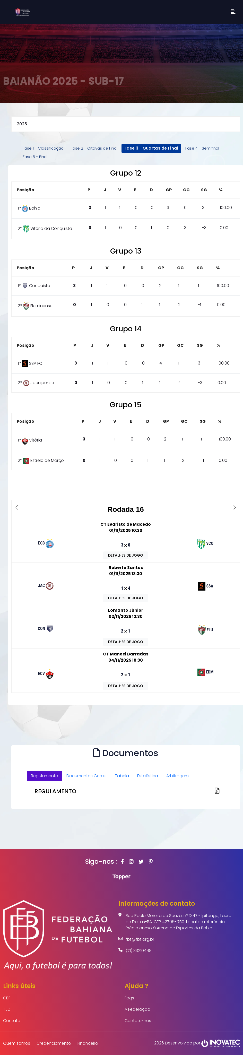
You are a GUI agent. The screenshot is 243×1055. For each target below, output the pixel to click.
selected (125, 124)
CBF (6, 998)
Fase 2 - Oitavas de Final (94, 148)
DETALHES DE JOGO (125, 555)
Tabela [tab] (122, 776)
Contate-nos (138, 1021)
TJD (7, 1009)
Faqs (129, 998)
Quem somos (16, 1043)
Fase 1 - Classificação (43, 148)
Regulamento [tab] (44, 776)
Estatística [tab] (147, 776)
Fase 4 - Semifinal (202, 148)
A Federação (137, 1009)
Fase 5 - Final (35, 156)
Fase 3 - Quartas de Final (151, 148)
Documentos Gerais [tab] (86, 776)
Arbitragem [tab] (177, 776)
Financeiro (87, 1043)
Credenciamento (54, 1043)
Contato (11, 1021)
